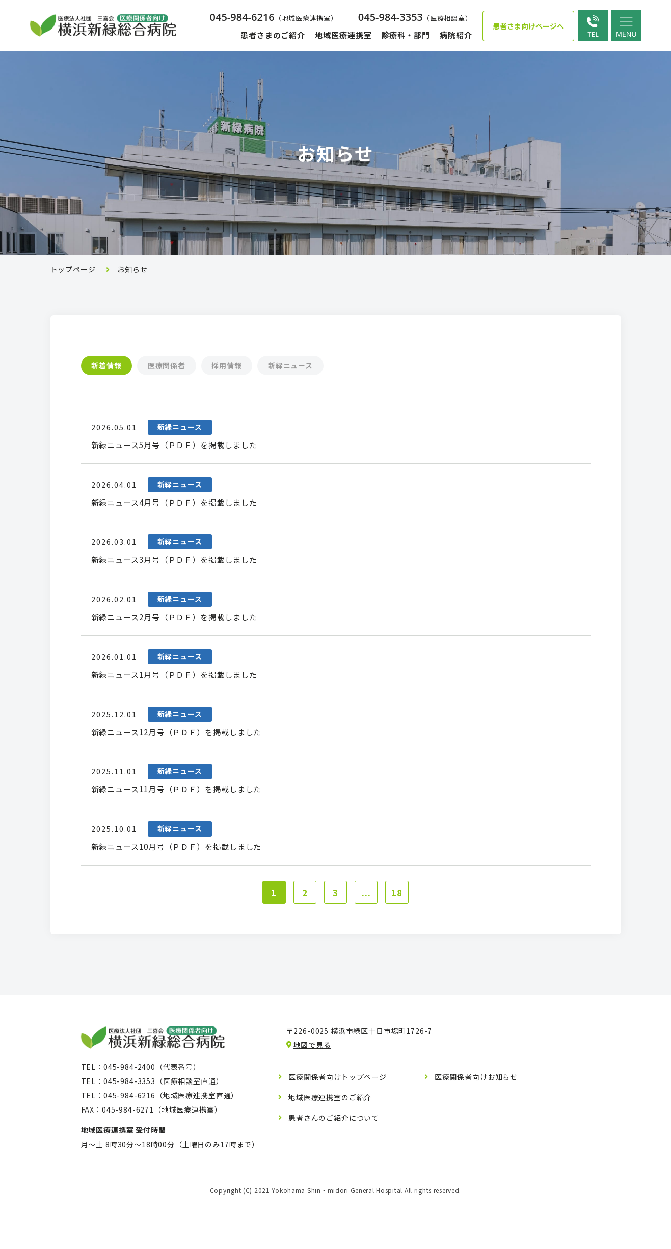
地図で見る (312, 1094)
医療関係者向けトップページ (337, 1126)
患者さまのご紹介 (272, 35)
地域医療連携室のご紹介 (329, 1147)
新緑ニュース (323, 365)
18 (401, 940)
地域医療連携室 (343, 35)
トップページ (73, 269)
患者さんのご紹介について (333, 1167)
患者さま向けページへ (528, 26)
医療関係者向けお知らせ (476, 1126)
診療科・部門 (405, 35)
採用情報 (250, 365)
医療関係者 (181, 365)
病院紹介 (456, 35)
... (368, 940)
